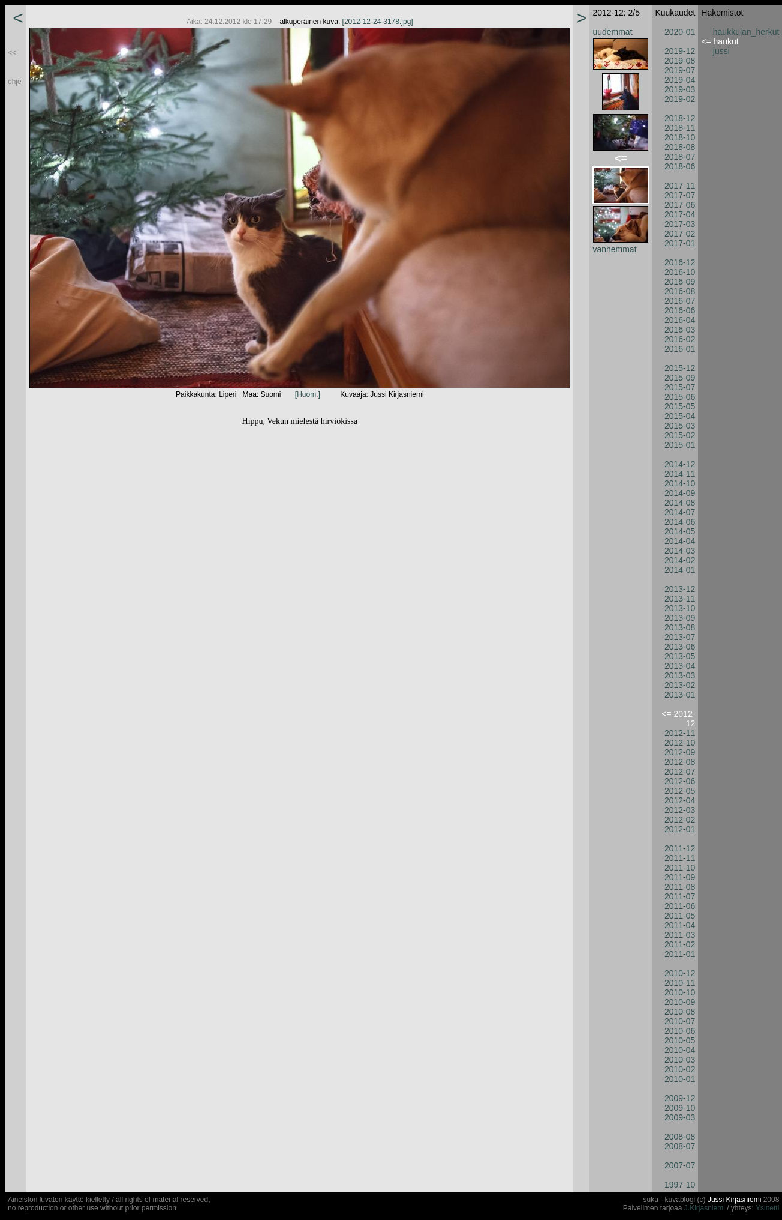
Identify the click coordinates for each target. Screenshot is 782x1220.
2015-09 (679, 377)
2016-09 (679, 281)
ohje (15, 81)
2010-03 (679, 1059)
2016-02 (679, 339)
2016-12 (679, 262)
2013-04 (679, 666)
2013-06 (679, 646)
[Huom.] (307, 394)
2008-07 (679, 1146)
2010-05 (679, 1040)
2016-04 (679, 320)
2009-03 (679, 1117)
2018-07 (679, 157)
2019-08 (679, 60)
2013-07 (679, 637)
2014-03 (679, 550)
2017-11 (679, 185)
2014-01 (679, 570)
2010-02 (679, 1069)
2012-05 (679, 791)
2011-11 (679, 858)
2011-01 (679, 954)
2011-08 (679, 887)
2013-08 (679, 627)
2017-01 (679, 243)
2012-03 (679, 810)
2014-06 (679, 522)
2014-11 (679, 474)
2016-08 (679, 291)
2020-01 (679, 32)
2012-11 (679, 733)
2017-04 (679, 214)
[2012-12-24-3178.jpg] (377, 21)
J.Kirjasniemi (704, 1208)
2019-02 (679, 99)
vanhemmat (614, 249)
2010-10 (679, 992)
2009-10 (679, 1108)
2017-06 (679, 205)
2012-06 (679, 781)
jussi (721, 51)
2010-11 (679, 983)
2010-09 (679, 1002)
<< (12, 53)
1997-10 (679, 1184)
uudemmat (612, 32)
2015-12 (679, 368)
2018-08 (679, 147)
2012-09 (679, 752)
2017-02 (679, 233)
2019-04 (679, 80)
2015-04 (679, 416)
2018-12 (679, 118)
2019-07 (679, 70)
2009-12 (679, 1098)
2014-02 (679, 560)
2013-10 (679, 608)
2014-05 (679, 531)
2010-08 (679, 1011)
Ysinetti (767, 1208)
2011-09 (679, 877)
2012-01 (679, 829)
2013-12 (679, 589)
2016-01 (679, 349)
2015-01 (679, 445)
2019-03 (679, 89)
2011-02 (679, 944)
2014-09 (679, 493)
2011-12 (679, 848)
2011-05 (679, 915)
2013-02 (679, 685)
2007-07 (679, 1165)
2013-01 (679, 694)
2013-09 (679, 618)
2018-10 (679, 137)
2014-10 (679, 483)
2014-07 (679, 512)
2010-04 (679, 1050)
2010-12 (679, 973)
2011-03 (679, 935)
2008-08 (679, 1136)
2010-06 (679, 1031)
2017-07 (679, 195)
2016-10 (679, 272)
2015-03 (679, 425)
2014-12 (679, 464)
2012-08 (679, 762)
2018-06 (679, 166)
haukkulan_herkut (746, 32)
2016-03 (679, 329)
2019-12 (679, 51)
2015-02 (679, 435)
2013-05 (679, 656)
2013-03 (679, 675)
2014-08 (679, 502)
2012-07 (679, 771)
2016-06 (679, 310)
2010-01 (679, 1079)
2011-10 (679, 867)
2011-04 (679, 925)
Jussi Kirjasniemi (734, 1199)
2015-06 (679, 397)
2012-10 (679, 742)
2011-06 (679, 906)
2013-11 (679, 598)
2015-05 (679, 406)
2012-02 (679, 819)
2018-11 (679, 128)
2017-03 (679, 224)
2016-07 (679, 301)
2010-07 (679, 1021)
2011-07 (679, 896)
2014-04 (679, 541)
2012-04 (679, 800)
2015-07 (679, 387)
